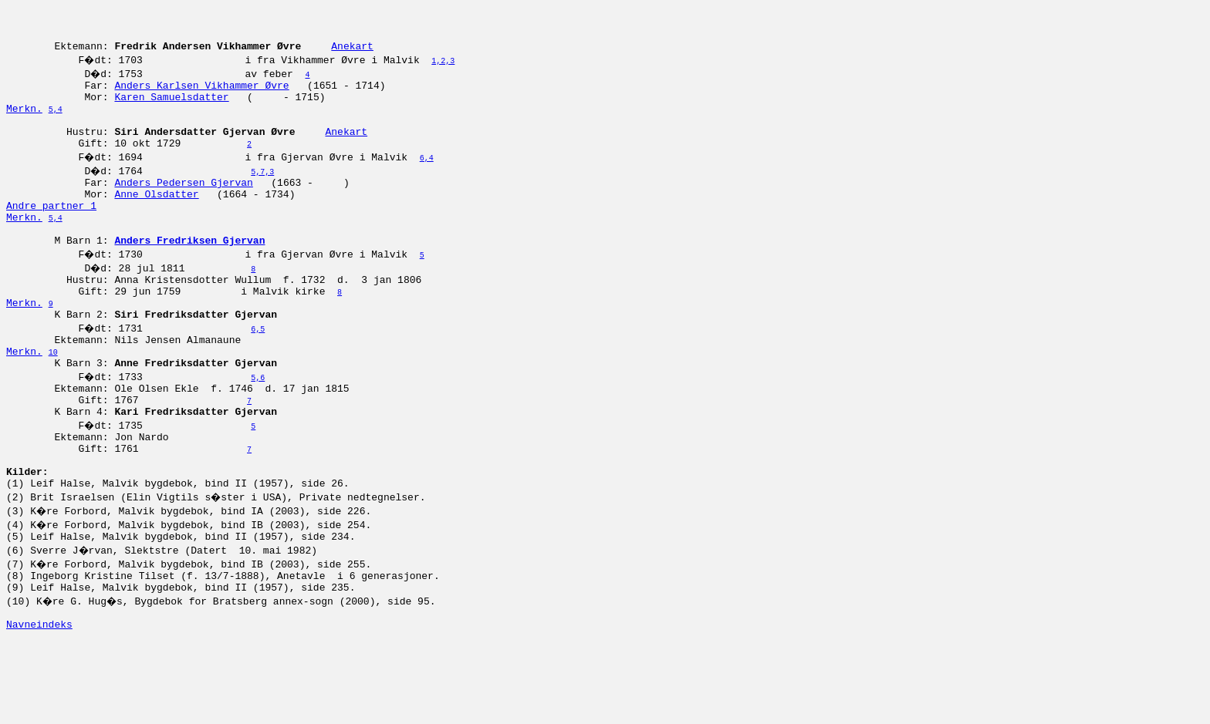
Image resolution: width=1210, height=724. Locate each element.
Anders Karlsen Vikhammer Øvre (201, 96)
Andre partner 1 (51, 235)
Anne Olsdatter (156, 221)
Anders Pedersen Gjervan (183, 207)
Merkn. (24, 124)
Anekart (352, 55)
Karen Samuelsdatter (171, 110)
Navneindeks (39, 707)
